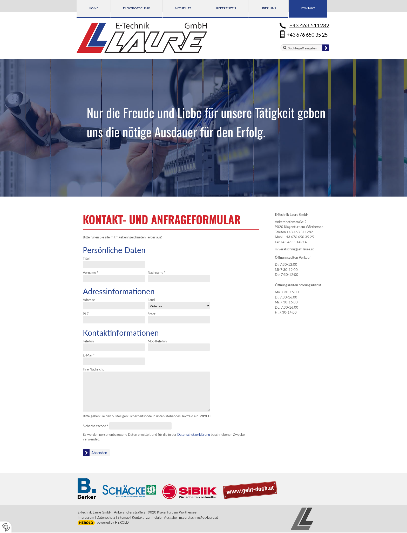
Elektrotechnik (136, 8)
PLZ (86, 314)
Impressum (86, 517)
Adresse (89, 300)
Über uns (268, 8)
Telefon (88, 341)
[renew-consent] (6, 527)
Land (151, 300)
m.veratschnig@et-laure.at (294, 249)
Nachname (157, 272)
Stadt (151, 314)
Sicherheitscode (95, 426)
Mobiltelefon (157, 341)
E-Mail (89, 355)
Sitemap (124, 517)
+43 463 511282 (309, 25)
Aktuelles (183, 8)
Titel (86, 258)
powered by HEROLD (113, 522)
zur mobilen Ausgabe (161, 517)
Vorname (90, 272)
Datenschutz (106, 517)
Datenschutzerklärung (193, 434)
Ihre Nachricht (93, 369)
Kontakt (308, 8)
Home (93, 8)
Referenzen (226, 8)
